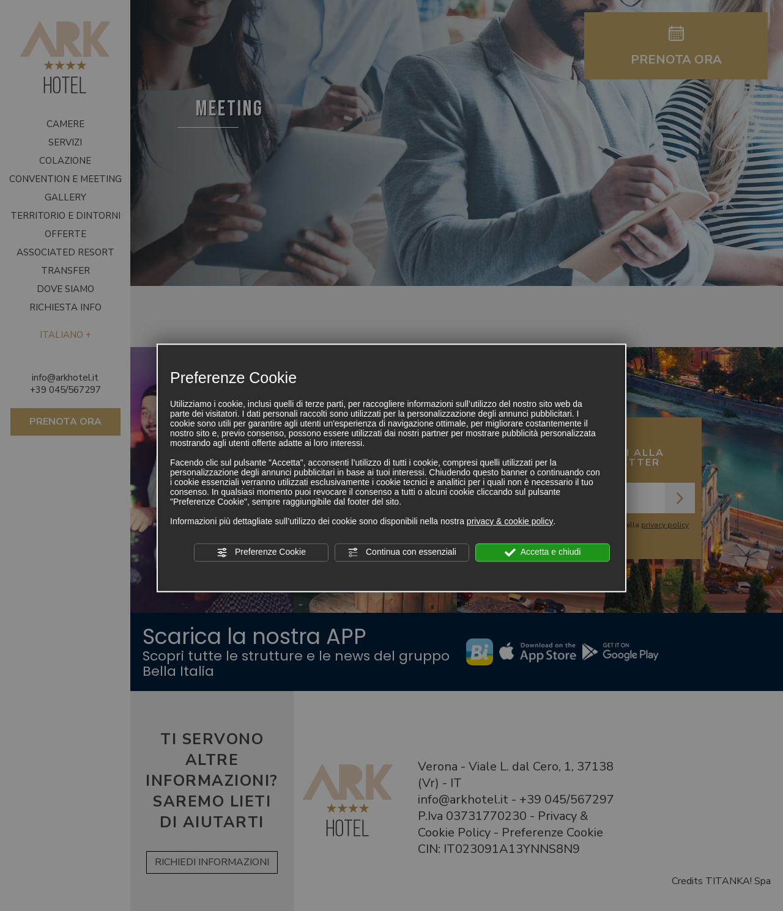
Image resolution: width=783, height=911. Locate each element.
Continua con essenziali (401, 552)
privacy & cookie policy (510, 521)
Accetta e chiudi (543, 552)
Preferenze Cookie (261, 552)
